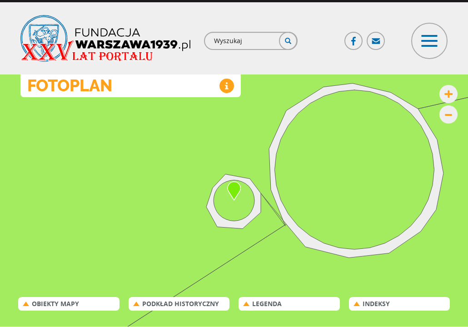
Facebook (354, 37)
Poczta (376, 37)
